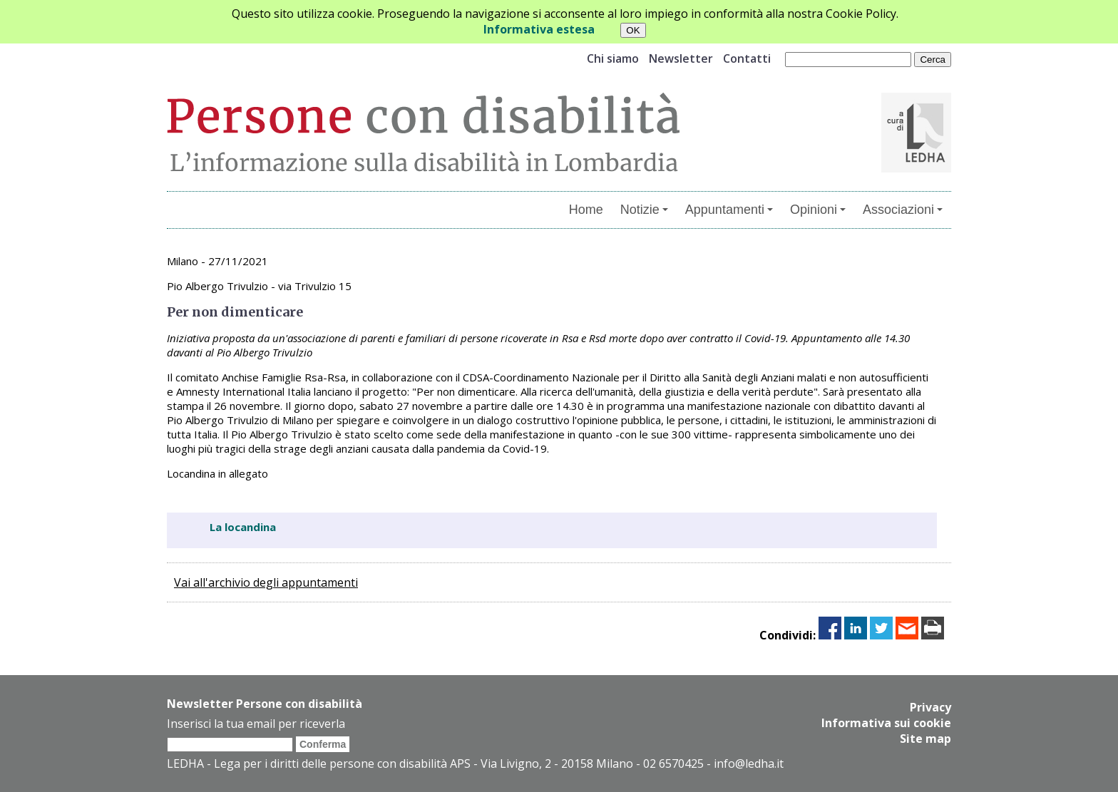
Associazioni (903, 209)
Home (586, 209)
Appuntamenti (729, 209)
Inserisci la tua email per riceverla (256, 723)
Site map (925, 738)
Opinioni (818, 209)
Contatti (747, 58)
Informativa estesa (539, 29)
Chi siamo (613, 58)
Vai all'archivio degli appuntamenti (266, 582)
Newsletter (681, 58)
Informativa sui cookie (886, 723)
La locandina (243, 527)
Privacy (930, 707)
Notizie (644, 209)
